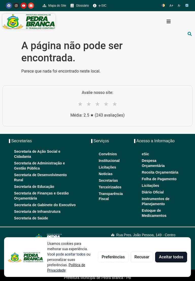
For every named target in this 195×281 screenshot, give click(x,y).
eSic (145, 154)
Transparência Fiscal (110, 196)
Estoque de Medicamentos (154, 213)
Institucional (109, 161)
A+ (171, 5)
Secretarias (108, 180)
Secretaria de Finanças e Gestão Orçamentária (41, 195)
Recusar (141, 257)
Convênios (108, 154)
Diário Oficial (153, 192)
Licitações (107, 167)
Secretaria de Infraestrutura (37, 211)
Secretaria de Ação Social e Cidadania (37, 154)
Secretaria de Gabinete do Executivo (45, 205)
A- (179, 5)
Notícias (105, 174)
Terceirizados (110, 187)
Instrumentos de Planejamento (155, 201)
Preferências (113, 257)
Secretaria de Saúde (31, 218)
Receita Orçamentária (160, 172)
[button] (168, 21)
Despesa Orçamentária (153, 163)
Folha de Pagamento (159, 179)
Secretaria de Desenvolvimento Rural (40, 177)
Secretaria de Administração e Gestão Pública (39, 165)
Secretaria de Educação (34, 187)
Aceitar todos (171, 257)
